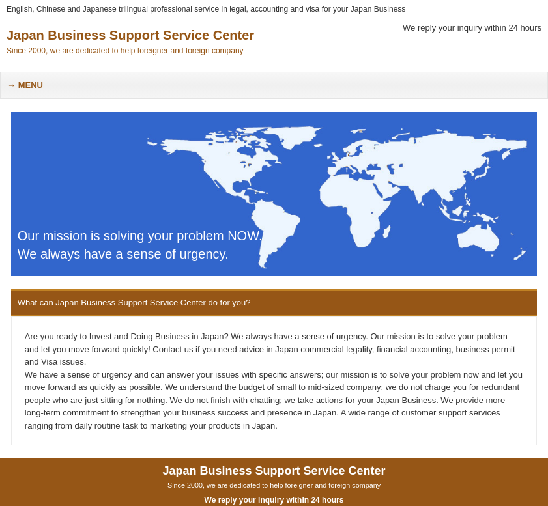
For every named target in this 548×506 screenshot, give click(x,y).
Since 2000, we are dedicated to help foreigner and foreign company (274, 485)
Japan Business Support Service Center (130, 35)
